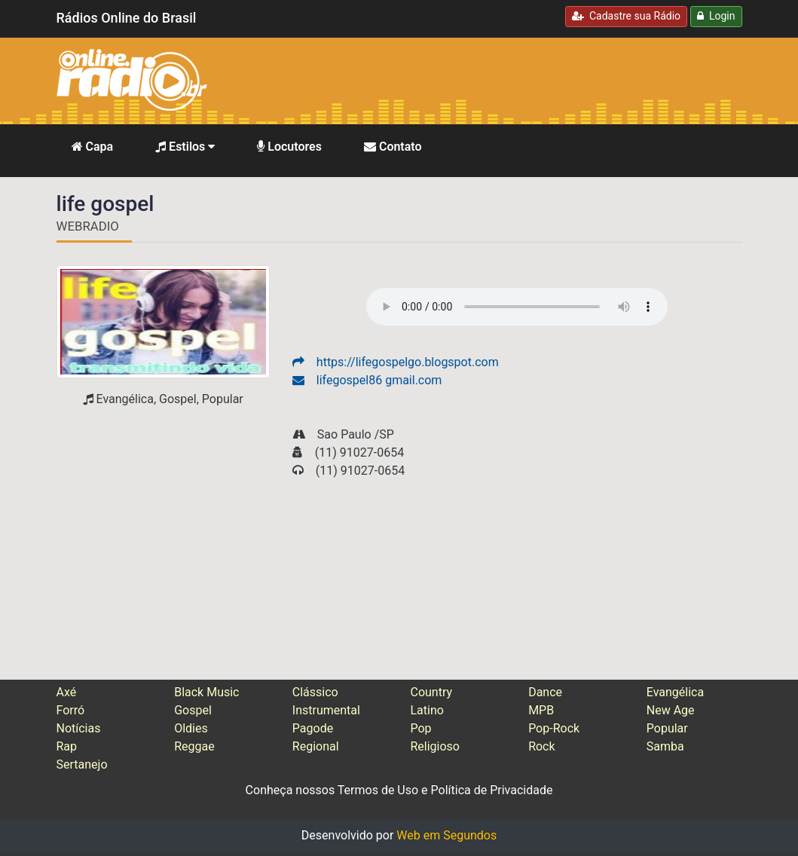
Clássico (315, 692)
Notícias (79, 728)
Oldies (191, 728)
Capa (93, 146)
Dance (545, 692)
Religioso (435, 746)
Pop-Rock (553, 728)
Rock (541, 746)
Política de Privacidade (492, 790)
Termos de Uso (378, 790)
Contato (393, 146)
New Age (671, 710)
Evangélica (675, 692)
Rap (67, 746)
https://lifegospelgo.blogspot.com (395, 362)
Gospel (193, 710)
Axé (67, 692)
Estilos (185, 146)
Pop (420, 728)
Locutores (289, 146)
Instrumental (326, 710)
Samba (665, 746)
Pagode (312, 728)
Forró (71, 710)
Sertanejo (82, 764)
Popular (667, 728)
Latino (426, 710)
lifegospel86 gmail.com (367, 380)
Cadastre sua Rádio (626, 16)
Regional (315, 746)
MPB (541, 710)
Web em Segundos (446, 835)
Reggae (194, 746)
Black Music (206, 692)
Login (716, 16)
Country (431, 692)
